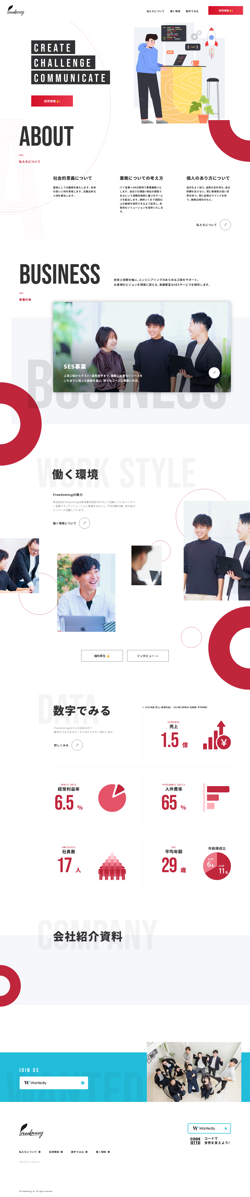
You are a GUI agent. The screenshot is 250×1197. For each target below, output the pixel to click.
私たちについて (156, 11)
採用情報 (54, 1152)
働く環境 (175, 11)
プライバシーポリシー (30, 1161)
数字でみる (192, 11)
